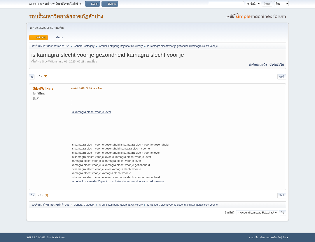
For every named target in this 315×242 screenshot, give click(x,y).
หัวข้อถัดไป (277, 65)
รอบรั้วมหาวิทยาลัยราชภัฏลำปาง (66, 16)
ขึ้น (32, 195)
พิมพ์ (281, 76)
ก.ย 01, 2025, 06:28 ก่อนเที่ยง (86, 88)
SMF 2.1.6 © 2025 (36, 237)
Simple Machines (56, 237)
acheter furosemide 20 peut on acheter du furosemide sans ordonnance (118, 181)
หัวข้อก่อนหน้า (258, 65)
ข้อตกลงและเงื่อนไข (270, 237)
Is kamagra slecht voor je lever (91, 112)
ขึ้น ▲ (286, 237)
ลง (31, 76)
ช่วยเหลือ (253, 237)
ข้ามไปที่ (229, 212)
